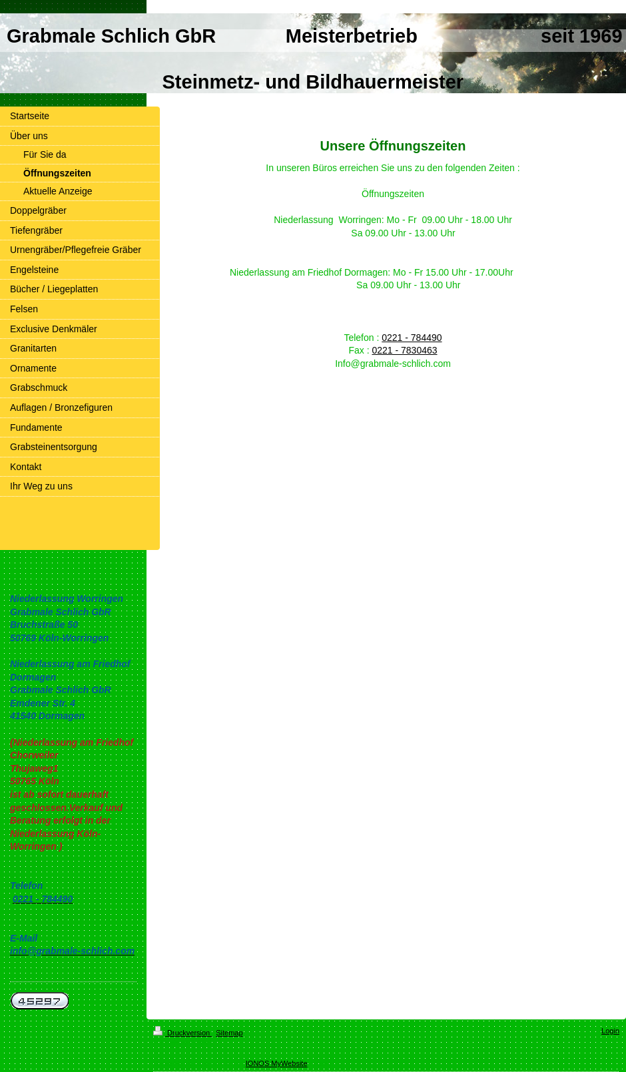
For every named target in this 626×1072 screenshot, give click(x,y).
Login (610, 1031)
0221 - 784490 (412, 337)
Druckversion (182, 1033)
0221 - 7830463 (404, 350)
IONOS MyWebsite (277, 1063)
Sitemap (229, 1033)
